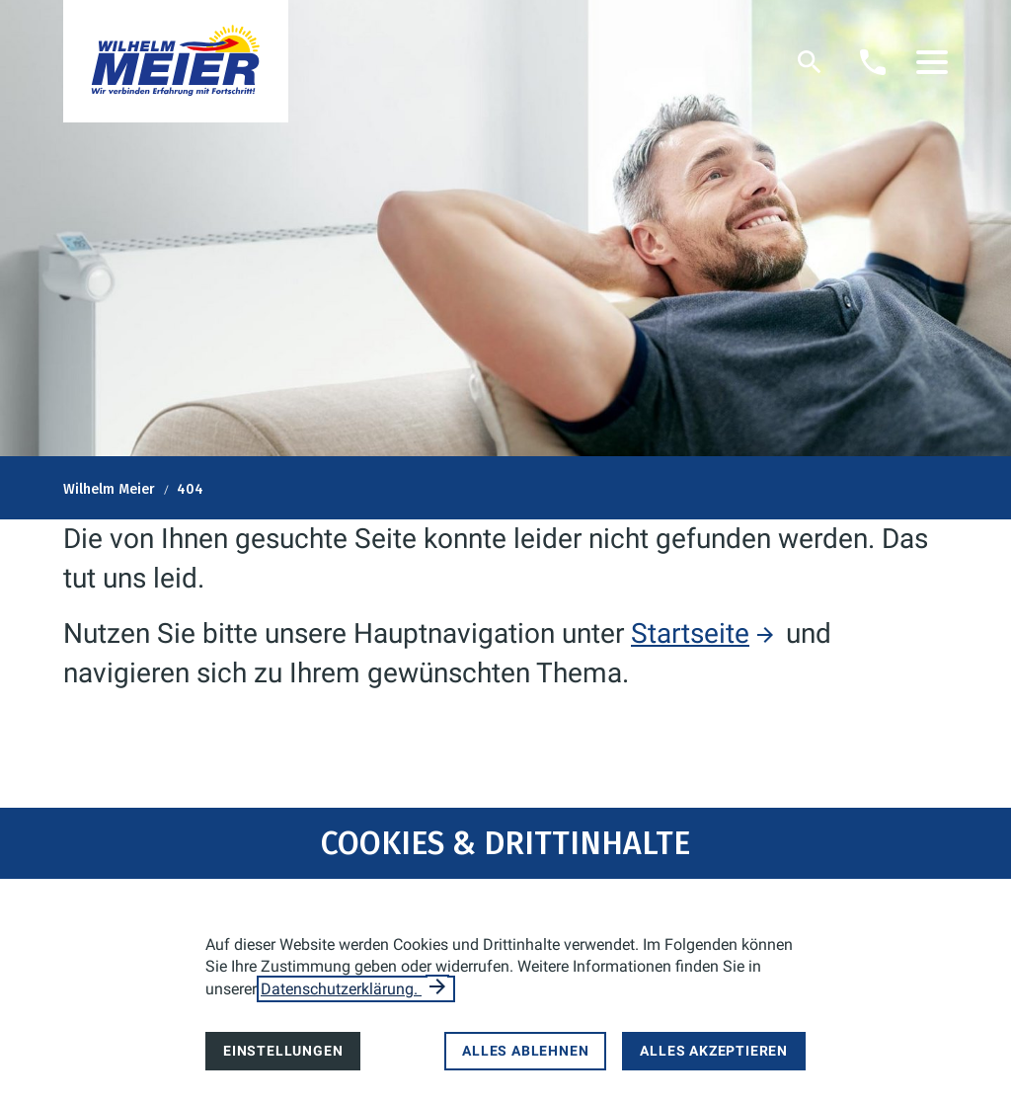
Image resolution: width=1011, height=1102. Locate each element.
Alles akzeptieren (714, 1051)
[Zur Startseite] (175, 61)
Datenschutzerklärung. (341, 989)
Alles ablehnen (525, 1051)
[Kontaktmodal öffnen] (873, 62)
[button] (932, 62)
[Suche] (809, 62)
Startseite (690, 633)
